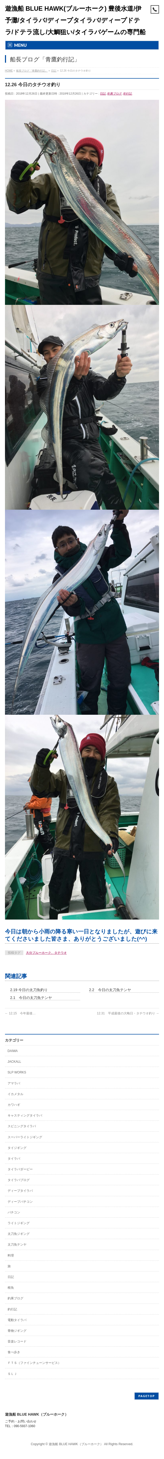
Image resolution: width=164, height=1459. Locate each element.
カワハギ (14, 1105)
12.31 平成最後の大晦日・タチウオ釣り (128, 1013)
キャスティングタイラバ (25, 1115)
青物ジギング (17, 1331)
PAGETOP (146, 1396)
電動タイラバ (17, 1320)
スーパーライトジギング (25, 1137)
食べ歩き (14, 1352)
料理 (11, 1255)
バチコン (14, 1212)
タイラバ (14, 1158)
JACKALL (14, 1061)
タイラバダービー (20, 1169)
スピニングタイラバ (22, 1126)
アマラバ (14, 1083)
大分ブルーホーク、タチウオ (46, 953)
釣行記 (127, 93)
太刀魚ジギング (19, 1234)
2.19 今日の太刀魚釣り (29, 990)
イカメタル (15, 1094)
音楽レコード (17, 1341)
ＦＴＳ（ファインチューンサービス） (34, 1363)
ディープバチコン (20, 1202)
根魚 (11, 1287)
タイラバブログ (19, 1180)
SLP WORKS (17, 1072)
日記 (103, 93)
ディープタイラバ (20, 1191)
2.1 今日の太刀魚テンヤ (31, 998)
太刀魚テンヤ (17, 1244)
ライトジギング (19, 1223)
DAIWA (13, 1051)
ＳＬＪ (12, 1374)
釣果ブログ (114, 93)
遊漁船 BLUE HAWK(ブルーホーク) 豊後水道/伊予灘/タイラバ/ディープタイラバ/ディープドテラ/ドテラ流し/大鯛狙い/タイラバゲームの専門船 (75, 20)
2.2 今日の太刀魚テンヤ (110, 990)
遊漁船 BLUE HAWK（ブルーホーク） (76, 1444)
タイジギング (17, 1148)
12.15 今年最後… (20, 1013)
